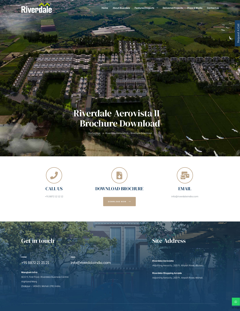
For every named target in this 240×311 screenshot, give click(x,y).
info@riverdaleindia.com (184, 119)
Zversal (114, 298)
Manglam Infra (39, 298)
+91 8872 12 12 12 (54, 119)
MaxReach (102, 298)
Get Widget (236, 308)
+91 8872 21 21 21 (35, 185)
